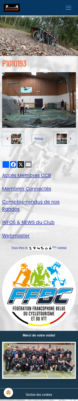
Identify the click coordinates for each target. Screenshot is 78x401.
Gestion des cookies (39, 395)
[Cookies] (8, 392)
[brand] (13, 8)
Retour (39, 139)
